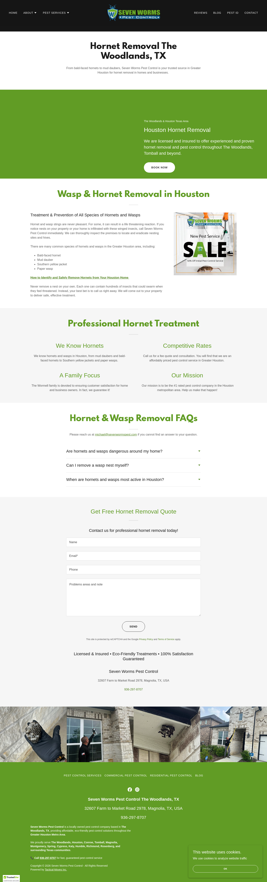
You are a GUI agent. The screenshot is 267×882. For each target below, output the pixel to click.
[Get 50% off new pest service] (133, 3)
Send (134, 626)
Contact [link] (251, 18)
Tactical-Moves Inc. (56, 869)
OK (225, 868)
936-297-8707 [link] (133, 689)
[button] (30, 18)
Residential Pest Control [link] (171, 775)
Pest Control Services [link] (82, 775)
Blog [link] (217, 18)
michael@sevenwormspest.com (116, 434)
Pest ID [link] (232, 18)
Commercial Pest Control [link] (126, 775)
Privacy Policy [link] (146, 639)
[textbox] (133, 542)
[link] (134, 18)
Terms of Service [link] (166, 639)
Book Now (159, 167)
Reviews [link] (200, 18)
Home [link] (13, 18)
